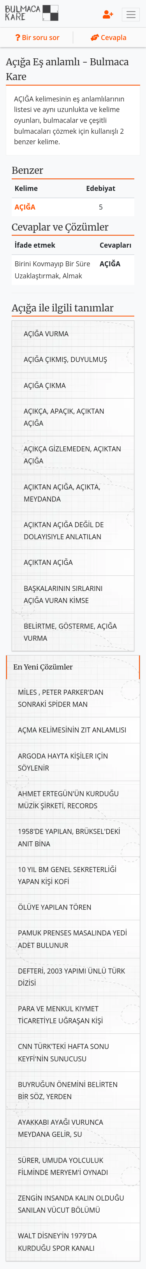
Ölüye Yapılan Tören (54, 907)
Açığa (25, 207)
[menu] (108, 14)
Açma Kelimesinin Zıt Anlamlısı (72, 729)
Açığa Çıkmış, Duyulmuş (65, 359)
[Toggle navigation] (131, 15)
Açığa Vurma (46, 333)
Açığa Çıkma (45, 385)
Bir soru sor (37, 37)
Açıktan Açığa (48, 562)
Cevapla (109, 37)
